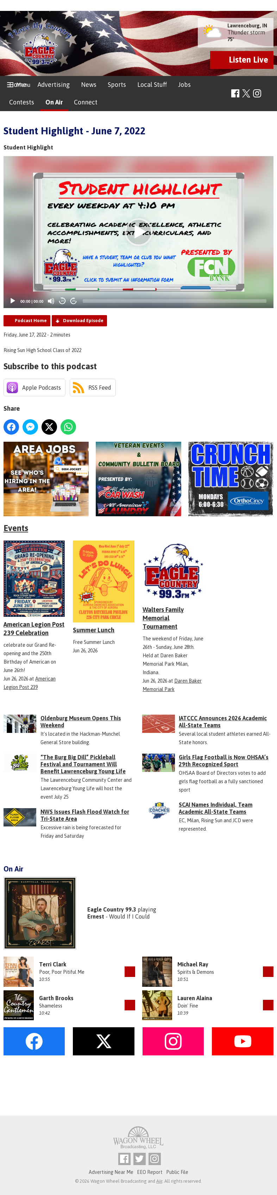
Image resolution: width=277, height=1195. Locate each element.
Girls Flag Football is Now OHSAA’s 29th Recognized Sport (224, 760)
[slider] (174, 301)
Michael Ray (192, 964)
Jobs (184, 84)
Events (16, 528)
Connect (85, 102)
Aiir (159, 1181)
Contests (21, 102)
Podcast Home (31, 320)
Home (17, 84)
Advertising (54, 84)
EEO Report (150, 1172)
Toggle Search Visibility (269, 93)
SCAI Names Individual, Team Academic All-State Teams (215, 808)
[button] (139, 232)
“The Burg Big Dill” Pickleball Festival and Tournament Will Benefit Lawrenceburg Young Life (83, 764)
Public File (177, 1172)
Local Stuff (152, 84)
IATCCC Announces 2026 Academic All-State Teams (223, 721)
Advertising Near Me (111, 1172)
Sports (117, 84)
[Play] (12, 301)
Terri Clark (52, 964)
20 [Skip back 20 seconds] (62, 300)
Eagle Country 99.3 (111, 909)
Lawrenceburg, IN (247, 25)
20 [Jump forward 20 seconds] (73, 300)
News (88, 84)
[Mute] (51, 301)
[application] (138, 232)
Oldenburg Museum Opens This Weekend (80, 721)
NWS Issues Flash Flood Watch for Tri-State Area (84, 815)
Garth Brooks (56, 998)
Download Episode (83, 320)
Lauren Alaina (194, 998)
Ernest (95, 916)
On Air (54, 102)
